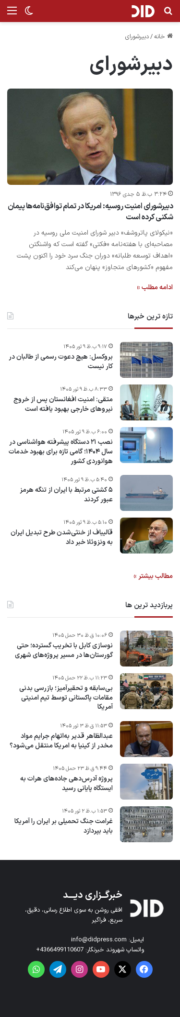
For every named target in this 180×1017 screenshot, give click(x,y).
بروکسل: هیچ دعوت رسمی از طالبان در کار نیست (61, 361)
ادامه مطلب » (155, 287)
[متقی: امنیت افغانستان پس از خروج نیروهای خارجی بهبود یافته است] (146, 402)
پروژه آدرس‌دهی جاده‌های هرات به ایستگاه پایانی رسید (66, 783)
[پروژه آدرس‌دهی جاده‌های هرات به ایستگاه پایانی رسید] (146, 782)
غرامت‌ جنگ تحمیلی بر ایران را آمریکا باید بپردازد (63, 826)
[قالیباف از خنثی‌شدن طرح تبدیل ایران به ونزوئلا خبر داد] (146, 536)
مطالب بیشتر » (153, 576)
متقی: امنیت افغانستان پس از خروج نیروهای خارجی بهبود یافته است (63, 404)
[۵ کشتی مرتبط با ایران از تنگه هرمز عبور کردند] (146, 493)
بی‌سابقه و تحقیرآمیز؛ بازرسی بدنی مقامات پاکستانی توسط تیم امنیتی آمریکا (66, 698)
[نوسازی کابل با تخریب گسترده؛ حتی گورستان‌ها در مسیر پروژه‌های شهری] (146, 649)
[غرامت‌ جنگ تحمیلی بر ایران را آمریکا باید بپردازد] (146, 824)
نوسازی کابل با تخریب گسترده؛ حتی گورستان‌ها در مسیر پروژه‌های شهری (64, 650)
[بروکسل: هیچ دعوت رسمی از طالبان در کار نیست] (146, 360)
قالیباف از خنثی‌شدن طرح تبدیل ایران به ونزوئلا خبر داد (62, 537)
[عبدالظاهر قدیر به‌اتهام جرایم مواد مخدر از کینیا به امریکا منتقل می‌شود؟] (146, 739)
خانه (163, 37)
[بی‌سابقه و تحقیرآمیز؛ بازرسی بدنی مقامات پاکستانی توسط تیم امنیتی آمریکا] (146, 691)
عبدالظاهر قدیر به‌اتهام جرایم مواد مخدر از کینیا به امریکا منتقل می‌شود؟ (61, 741)
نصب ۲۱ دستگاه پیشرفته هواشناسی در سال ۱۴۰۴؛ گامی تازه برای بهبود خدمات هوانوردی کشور (61, 452)
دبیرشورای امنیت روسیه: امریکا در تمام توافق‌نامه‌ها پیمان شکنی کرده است (90, 212)
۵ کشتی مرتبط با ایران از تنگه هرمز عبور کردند (66, 495)
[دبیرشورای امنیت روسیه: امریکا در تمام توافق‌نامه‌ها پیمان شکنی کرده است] (90, 137)
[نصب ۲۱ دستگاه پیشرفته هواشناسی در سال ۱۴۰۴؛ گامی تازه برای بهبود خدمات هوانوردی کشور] (146, 445)
